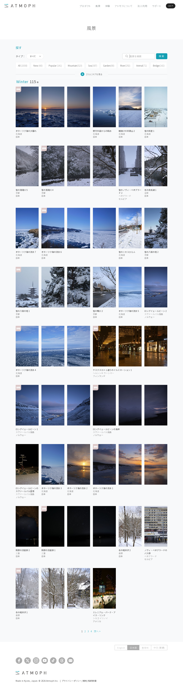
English (121, 646)
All (22, 65)
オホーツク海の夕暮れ (26, 130)
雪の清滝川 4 (47, 189)
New (37, 65)
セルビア (123, 198)
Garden (106, 65)
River (122, 65)
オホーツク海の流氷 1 (103, 487)
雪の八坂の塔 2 (151, 251)
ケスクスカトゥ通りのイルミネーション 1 (112, 369)
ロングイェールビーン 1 (27, 428)
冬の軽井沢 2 (125, 549)
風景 (91, 6)
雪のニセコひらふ (127, 251)
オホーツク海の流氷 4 (26, 369)
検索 (161, 56)
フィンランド (99, 375)
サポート (149, 6)
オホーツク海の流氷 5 (129, 310)
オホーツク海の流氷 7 (26, 251)
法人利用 (136, 6)
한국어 (145, 646)
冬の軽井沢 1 (22, 611)
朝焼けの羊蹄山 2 (127, 130)
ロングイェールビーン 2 (155, 310)
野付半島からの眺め (102, 130)
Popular (54, 65)
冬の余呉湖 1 (150, 189)
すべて (33, 56)
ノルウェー (149, 316)
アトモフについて (117, 6)
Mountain (73, 65)
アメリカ (97, 620)
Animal (139, 65)
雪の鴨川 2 (98, 310)
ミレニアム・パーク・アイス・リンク (104, 613)
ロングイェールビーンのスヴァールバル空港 (27, 489)
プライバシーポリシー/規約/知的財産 (79, 680)
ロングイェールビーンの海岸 (106, 428)
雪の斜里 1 (149, 130)
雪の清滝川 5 (22, 189)
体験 (100, 6)
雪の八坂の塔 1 (23, 310)
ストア (166, 6)
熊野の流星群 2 (23, 549)
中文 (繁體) (159, 646)
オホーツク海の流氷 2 (77, 487)
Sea (90, 65)
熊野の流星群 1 (48, 549)
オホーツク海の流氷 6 (51, 251)
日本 (18, 136)
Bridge (155, 65)
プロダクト (78, 6)
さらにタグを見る (91, 73)
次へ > (97, 630)
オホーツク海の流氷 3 (51, 487)
